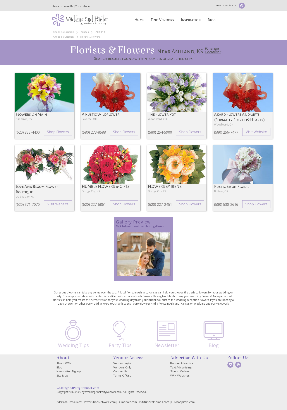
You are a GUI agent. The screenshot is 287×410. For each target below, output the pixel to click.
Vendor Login (82, 6)
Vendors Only (122, 367)
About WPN (64, 363)
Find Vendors (162, 20)
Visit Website (256, 131)
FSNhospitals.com (183, 402)
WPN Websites (180, 375)
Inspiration (191, 20)
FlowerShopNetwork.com (99, 402)
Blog (211, 20)
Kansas (85, 31)
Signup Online (179, 371)
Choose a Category (63, 36)
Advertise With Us (63, 6)
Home (139, 20)
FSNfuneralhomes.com (154, 402)
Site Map (62, 375)
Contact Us (120, 371)
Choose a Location (63, 31)
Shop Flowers (58, 131)
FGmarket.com (127, 402)
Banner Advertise (181, 363)
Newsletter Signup (225, 5)
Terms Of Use (122, 375)
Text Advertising (180, 367)
